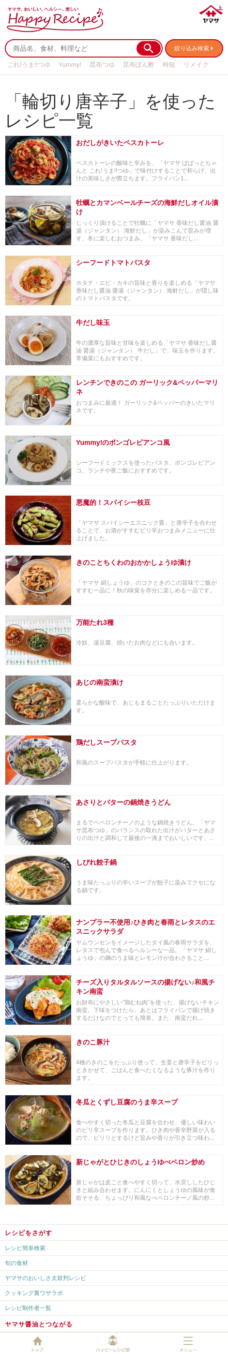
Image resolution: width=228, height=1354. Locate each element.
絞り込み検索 (191, 48)
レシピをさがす (28, 1232)
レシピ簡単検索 (25, 1248)
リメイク (196, 64)
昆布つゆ (102, 64)
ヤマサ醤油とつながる (39, 1324)
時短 (169, 64)
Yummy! (70, 64)
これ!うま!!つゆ (28, 64)
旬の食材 (16, 1263)
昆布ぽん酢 (138, 64)
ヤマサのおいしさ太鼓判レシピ (45, 1278)
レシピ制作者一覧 (28, 1308)
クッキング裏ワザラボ (34, 1293)
